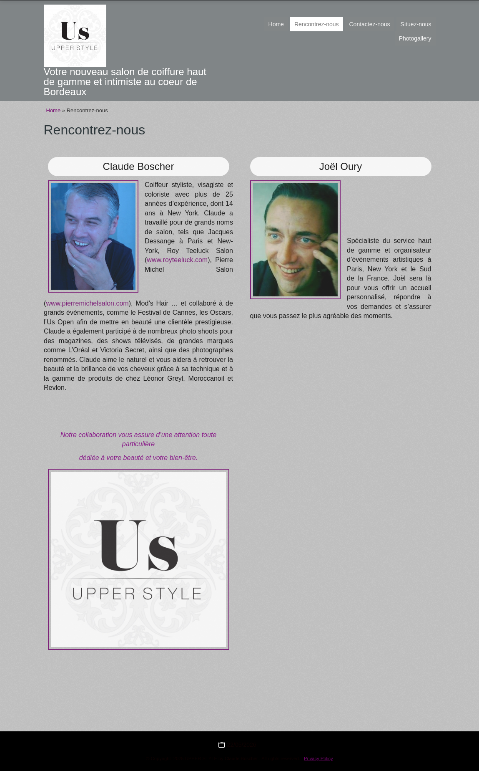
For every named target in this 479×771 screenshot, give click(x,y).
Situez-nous (416, 24)
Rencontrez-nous (316, 24)
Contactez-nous (369, 24)
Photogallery (415, 38)
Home (276, 24)
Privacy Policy (318, 758)
